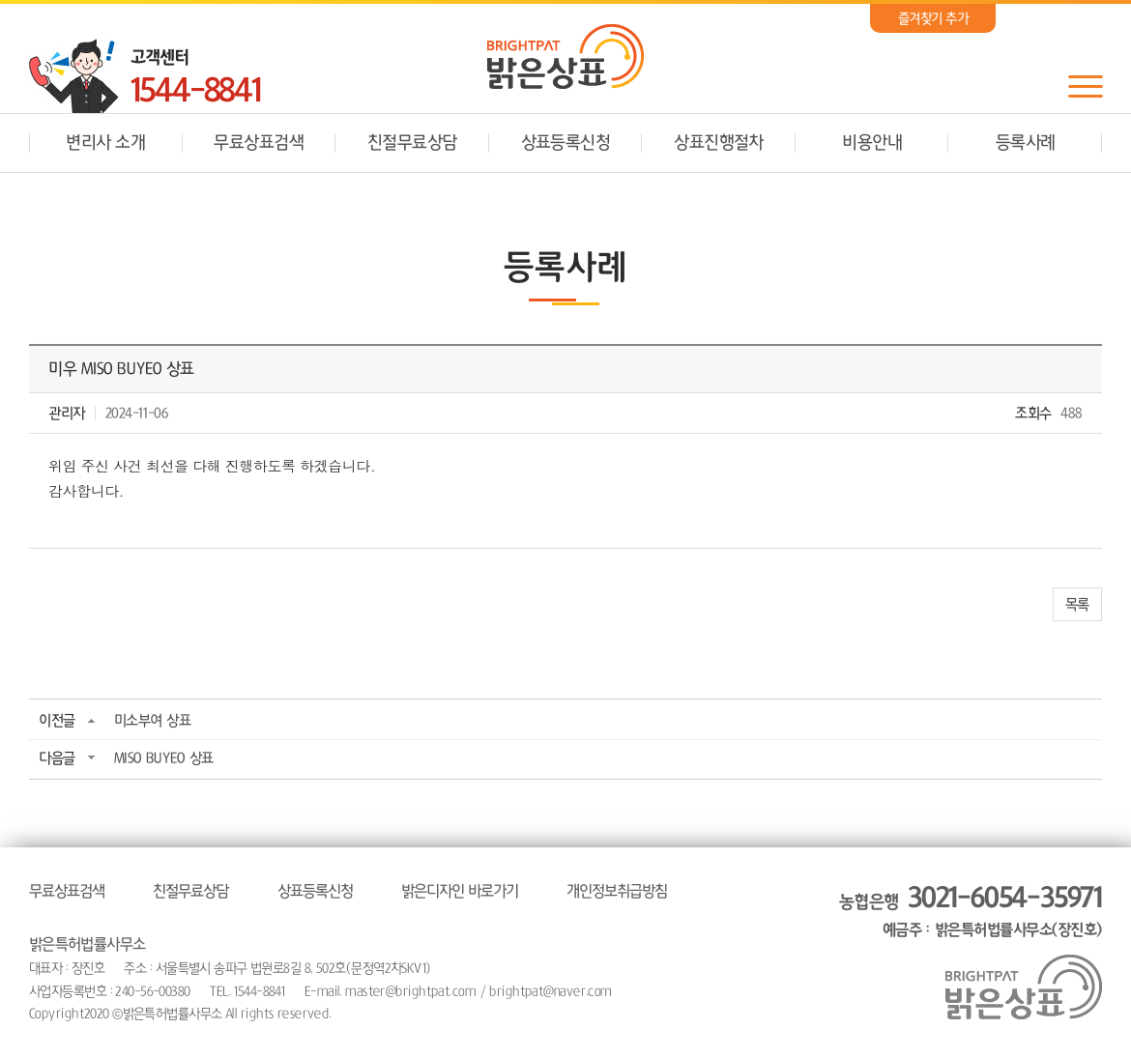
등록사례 (1026, 143)
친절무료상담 (412, 143)
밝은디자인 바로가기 (459, 891)
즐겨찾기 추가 (933, 18)
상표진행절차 (719, 143)
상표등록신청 (566, 143)
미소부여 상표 (152, 720)
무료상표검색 (259, 143)
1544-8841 (195, 91)
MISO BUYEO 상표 (164, 758)
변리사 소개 (105, 143)
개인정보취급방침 (616, 891)
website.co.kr (461, 1013)
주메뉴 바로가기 (0, 0)
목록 (1077, 604)
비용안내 (872, 143)
